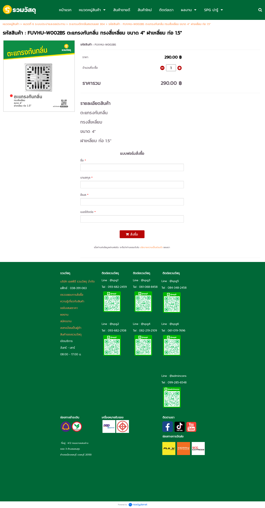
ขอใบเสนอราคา (69, 308)
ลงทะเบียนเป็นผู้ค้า (70, 328)
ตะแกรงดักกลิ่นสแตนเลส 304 (87, 24)
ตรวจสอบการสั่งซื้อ (71, 295)
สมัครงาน (65, 321)
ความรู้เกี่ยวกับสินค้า (72, 301)
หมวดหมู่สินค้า (11, 24)
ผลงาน (64, 314)
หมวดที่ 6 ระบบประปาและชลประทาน (44, 24)
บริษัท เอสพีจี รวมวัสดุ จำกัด (77, 281)
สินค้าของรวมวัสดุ (71, 334)
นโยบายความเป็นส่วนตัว (151, 247)
